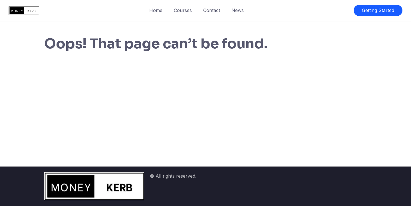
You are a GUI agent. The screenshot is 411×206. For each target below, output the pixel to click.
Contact (211, 10)
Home (155, 10)
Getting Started (378, 10)
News (237, 10)
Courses (183, 10)
